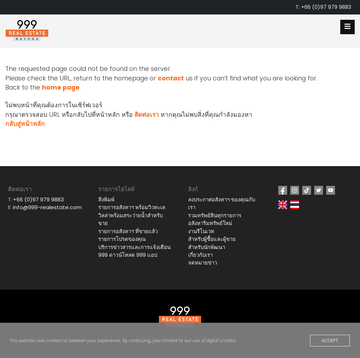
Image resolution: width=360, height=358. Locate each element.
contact (171, 78)
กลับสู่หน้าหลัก (25, 124)
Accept (330, 340)
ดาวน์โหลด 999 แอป (133, 255)
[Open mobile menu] (347, 27)
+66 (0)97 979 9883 (38, 199)
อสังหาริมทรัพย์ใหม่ (210, 223)
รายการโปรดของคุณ (122, 239)
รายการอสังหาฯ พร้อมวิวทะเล (131, 207)
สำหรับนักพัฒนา (206, 247)
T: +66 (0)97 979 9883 (323, 7)
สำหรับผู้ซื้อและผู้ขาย (212, 239)
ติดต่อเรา (147, 114)
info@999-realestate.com (47, 207)
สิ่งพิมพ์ (106, 199)
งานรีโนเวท (201, 231)
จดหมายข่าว (202, 262)
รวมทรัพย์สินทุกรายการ (214, 215)
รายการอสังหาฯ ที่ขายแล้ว (128, 231)
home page (61, 87)
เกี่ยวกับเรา (200, 255)
